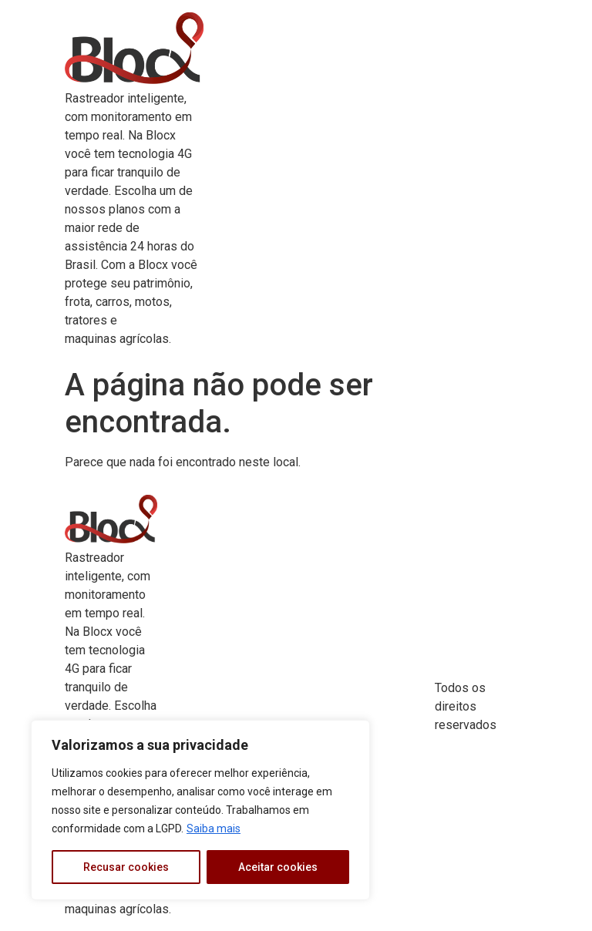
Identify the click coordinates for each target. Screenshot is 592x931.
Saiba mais (213, 828)
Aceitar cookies (278, 867)
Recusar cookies (126, 867)
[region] (200, 810)
